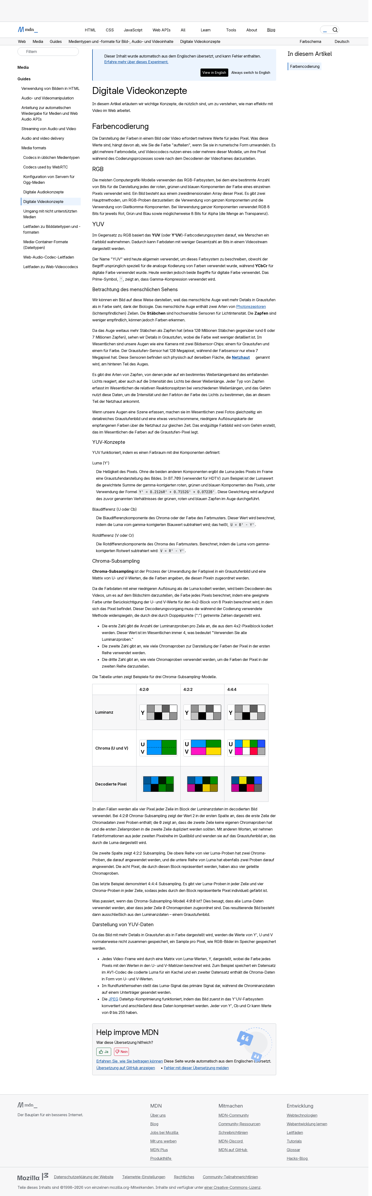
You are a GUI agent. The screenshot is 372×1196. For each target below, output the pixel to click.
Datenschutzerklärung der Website (84, 1176)
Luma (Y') (100, 463)
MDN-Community (233, 1115)
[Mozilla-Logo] (32, 1176)
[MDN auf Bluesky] (29, 1143)
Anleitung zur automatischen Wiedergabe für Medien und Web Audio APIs (49, 113)
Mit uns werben (163, 1141)
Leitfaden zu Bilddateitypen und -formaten (51, 229)
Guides (24, 78)
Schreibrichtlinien (233, 1132)
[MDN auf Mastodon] (46, 1143)
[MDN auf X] (37, 1143)
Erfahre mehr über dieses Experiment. (136, 61)
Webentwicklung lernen (307, 1123)
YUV (98, 224)
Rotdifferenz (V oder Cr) (113, 535)
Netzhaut (241, 357)
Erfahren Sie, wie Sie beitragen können (129, 1061)
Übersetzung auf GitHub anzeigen (125, 1067)
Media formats (33, 147)
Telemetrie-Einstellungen (143, 1176)
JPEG (113, 999)
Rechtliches (184, 1176)
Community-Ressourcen (239, 1123)
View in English (214, 72)
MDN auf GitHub (233, 1149)
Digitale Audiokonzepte (43, 192)
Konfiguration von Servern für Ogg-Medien (48, 179)
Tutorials (294, 1141)
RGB (97, 169)
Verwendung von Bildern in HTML (50, 88)
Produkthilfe (161, 1158)
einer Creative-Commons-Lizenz (232, 1187)
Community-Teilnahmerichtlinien (230, 1176)
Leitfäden (295, 1132)
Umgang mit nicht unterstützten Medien (50, 214)
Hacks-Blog (298, 1158)
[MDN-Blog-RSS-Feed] (55, 1143)
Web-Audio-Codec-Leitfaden (48, 257)
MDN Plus (159, 1149)
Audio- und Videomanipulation (47, 98)
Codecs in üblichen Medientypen (51, 157)
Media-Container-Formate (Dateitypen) (45, 244)
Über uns (158, 1115)
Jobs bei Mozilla (164, 1132)
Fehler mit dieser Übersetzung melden (196, 1067)
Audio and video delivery (42, 138)
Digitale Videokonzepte (43, 201)
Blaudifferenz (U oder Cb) (114, 509)
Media (23, 67)
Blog (271, 29)
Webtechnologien (302, 1115)
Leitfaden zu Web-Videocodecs (50, 266)
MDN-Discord (231, 1141)
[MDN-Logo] (27, 1105)
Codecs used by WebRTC (45, 167)
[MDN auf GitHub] (20, 1143)
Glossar (293, 1149)
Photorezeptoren (251, 306)
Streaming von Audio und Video (48, 128)
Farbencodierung (305, 66)
